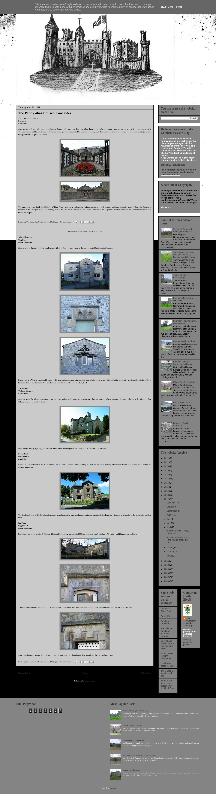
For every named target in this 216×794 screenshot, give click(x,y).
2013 (166, 495)
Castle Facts (166, 616)
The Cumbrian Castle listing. (191, 622)
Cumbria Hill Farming (38, 515)
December (171, 503)
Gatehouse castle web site (168, 664)
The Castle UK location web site (167, 673)
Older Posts (145, 673)
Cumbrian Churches (165, 622)
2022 (166, 458)
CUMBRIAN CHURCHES (173, 165)
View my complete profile (187, 642)
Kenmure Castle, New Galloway (135, 711)
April (168, 527)
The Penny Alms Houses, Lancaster (44, 113)
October (170, 507)
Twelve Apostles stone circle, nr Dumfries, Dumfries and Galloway (184, 254)
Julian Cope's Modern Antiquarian (167, 656)
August (170, 515)
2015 (166, 487)
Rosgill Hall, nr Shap (182, 402)
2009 (166, 569)
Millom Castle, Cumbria (184, 382)
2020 (166, 466)
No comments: (66, 222)
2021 (166, 462)
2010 (166, 565)
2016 (166, 483)
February (171, 551)
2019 (166, 470)
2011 (166, 561)
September (171, 511)
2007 (166, 577)
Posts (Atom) (90, 681)
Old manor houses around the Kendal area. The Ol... (178, 540)
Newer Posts (24, 673)
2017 (166, 478)
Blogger (113, 788)
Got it (179, 7)
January (170, 556)
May (168, 523)
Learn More (167, 7)
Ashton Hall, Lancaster (132, 770)
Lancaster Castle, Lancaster (181, 424)
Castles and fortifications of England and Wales (167, 645)
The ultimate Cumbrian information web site (166, 632)
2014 (166, 491)
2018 (166, 474)
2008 (166, 573)
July (168, 519)
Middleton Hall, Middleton (133, 740)
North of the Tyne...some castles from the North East (167, 684)
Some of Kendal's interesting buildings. (182, 363)
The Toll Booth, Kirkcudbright (180, 276)
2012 (166, 499)
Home (85, 673)
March (169, 547)
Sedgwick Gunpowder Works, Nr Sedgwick (183, 230)
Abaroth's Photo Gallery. (167, 609)
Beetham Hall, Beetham (184, 341)
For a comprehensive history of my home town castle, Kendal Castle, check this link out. (178, 172)
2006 (166, 581)
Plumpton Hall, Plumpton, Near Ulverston (185, 322)
